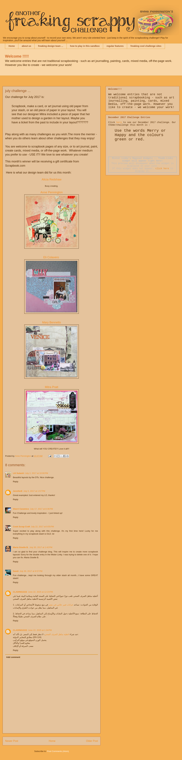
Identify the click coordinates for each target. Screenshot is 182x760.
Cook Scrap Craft (21, 526)
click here (162, 168)
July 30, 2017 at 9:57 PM (30, 571)
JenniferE (17, 491)
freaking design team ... (50, 46)
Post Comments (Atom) (58, 751)
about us (26, 46)
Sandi (16, 571)
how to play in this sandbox (85, 46)
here (119, 122)
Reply (15, 481)
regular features (115, 46)
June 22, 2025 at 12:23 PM (40, 592)
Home (12, 46)
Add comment (13, 657)
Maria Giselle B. (21, 547)
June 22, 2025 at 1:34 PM (40, 630)
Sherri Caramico (21, 509)
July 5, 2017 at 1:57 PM (34, 491)
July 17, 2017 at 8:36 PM (41, 509)
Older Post (92, 741)
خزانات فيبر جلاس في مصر (61, 605)
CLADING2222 (20, 592)
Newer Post (11, 741)
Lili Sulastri (18, 473)
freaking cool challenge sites (145, 46)
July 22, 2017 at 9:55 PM (42, 526)
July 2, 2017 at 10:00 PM (36, 473)
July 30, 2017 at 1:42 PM (40, 547)
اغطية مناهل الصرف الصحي (57, 634)
